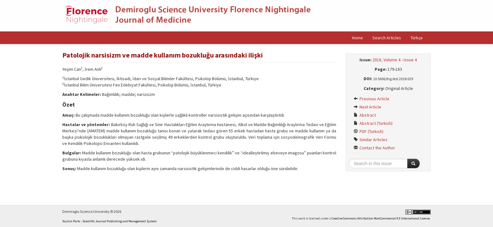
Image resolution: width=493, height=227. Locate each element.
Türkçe (417, 38)
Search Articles (386, 38)
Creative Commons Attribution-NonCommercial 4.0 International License (381, 218)
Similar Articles (371, 139)
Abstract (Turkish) (373, 123)
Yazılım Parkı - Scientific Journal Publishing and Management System (109, 221)
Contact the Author (374, 148)
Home (357, 38)
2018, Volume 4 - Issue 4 (394, 60)
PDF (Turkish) (368, 131)
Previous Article (371, 99)
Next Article (367, 107)
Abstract (365, 115)
